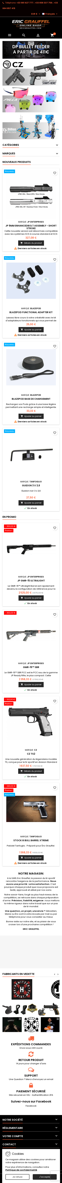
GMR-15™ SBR (31, 667)
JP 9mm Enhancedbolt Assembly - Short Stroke (31, 227)
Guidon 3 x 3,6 (31, 485)
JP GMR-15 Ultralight (31, 580)
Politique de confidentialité (21, 1170)
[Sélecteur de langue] (50, 14)
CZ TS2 (31, 753)
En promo (9, 517)
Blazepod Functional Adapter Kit (31, 312)
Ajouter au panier (31, 329)
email (50, 1079)
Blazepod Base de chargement (31, 399)
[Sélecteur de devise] (36, 14)
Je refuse (17, 1176)
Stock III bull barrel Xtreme (31, 840)
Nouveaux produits (16, 162)
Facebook (31, 1105)
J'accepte (44, 1176)
